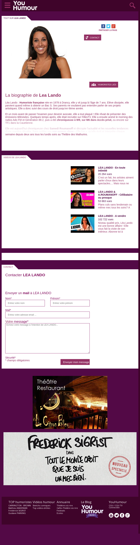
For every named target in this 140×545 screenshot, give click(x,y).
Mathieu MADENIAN (17, 508)
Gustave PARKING (17, 513)
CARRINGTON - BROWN (19, 505)
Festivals (61, 510)
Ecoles (60, 513)
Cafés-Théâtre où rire (67, 508)
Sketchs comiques (41, 505)
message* (21, 321)
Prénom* (55, 298)
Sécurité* (10, 357)
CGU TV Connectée (115, 506)
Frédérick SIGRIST (17, 510)
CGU (111, 505)
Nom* (8, 298)
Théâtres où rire (65, 505)
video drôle (26, 5)
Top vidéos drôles (41, 508)
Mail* (8, 310)
